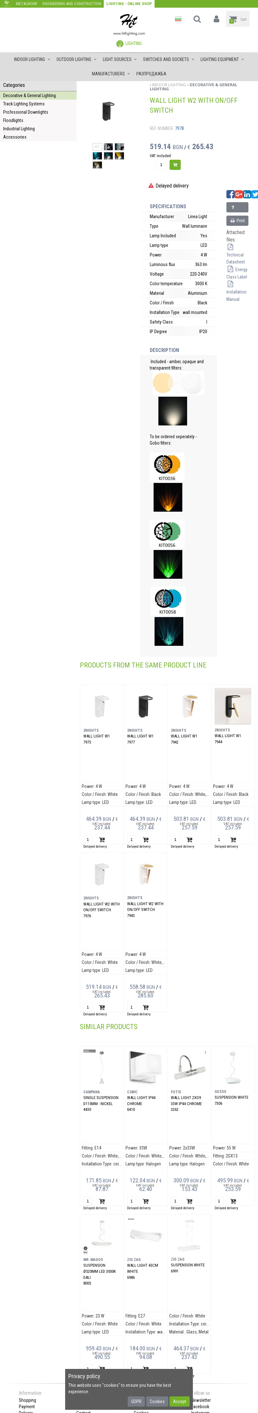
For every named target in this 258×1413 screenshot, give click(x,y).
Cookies (157, 1401)
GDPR (136, 1401)
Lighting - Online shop (129, 3)
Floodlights (13, 120)
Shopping (27, 1400)
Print (237, 220)
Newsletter (201, 1400)
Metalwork (26, 3)
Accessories (15, 137)
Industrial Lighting (19, 128)
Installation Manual (236, 292)
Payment (27, 1406)
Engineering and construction (71, 3)
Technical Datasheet (235, 255)
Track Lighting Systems (24, 103)
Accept (179, 1401)
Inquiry (236, 208)
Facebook (200, 1406)
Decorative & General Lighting (29, 95)
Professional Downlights (25, 112)
